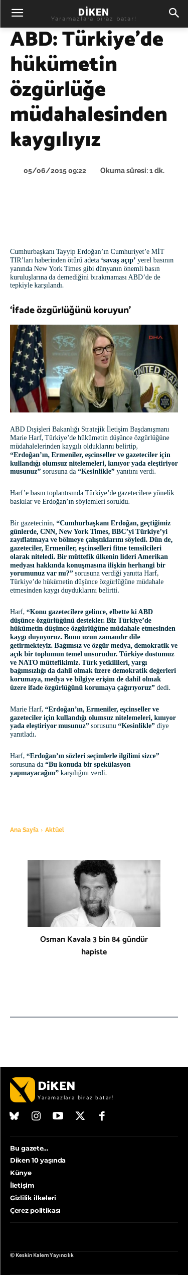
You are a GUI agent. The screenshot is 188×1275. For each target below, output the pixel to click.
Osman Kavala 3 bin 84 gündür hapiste (94, 946)
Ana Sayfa (24, 829)
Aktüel (54, 829)
